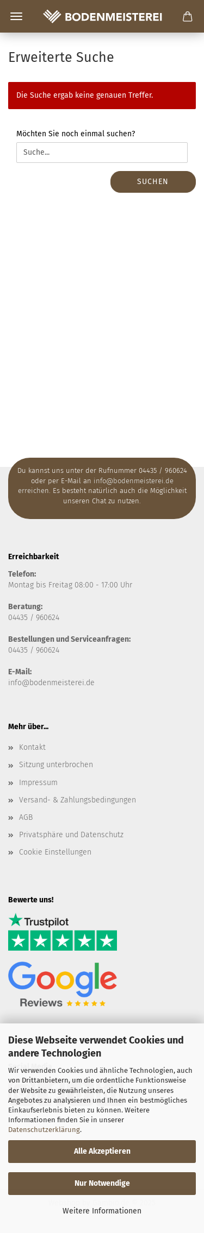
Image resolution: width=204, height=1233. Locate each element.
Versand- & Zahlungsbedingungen (77, 800)
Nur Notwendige (102, 1183)
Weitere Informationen (102, 1211)
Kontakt (32, 747)
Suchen (153, 181)
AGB (26, 817)
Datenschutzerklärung (44, 1129)
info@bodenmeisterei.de (51, 682)
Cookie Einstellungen (55, 852)
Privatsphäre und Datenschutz (71, 834)
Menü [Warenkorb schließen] (16, 16)
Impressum (38, 782)
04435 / (22, 617)
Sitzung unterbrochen (56, 764)
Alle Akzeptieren (102, 1151)
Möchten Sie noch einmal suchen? (75, 133)
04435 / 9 (24, 650)
